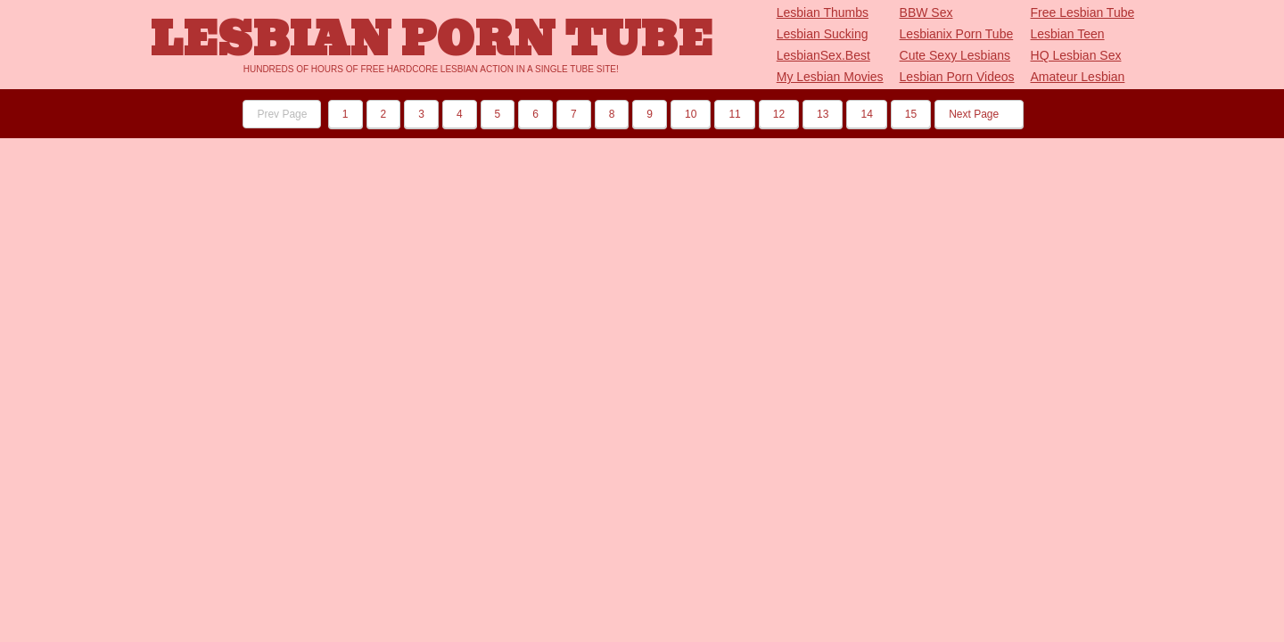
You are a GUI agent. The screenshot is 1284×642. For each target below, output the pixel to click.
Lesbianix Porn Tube (957, 34)
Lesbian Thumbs (822, 12)
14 (866, 114)
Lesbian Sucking (822, 34)
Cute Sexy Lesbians (955, 55)
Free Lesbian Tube (1083, 12)
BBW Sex (926, 12)
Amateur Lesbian (1078, 77)
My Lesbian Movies (830, 77)
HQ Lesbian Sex (1076, 55)
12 (779, 114)
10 (690, 114)
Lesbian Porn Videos (957, 77)
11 (734, 114)
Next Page (978, 114)
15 (911, 114)
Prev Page (282, 114)
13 (822, 114)
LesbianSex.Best (823, 55)
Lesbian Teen (1068, 34)
